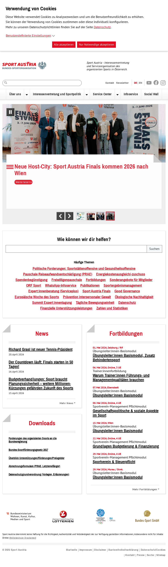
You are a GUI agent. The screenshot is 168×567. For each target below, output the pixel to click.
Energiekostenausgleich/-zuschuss (120, 274)
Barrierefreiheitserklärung (123, 550)
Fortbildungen (96, 280)
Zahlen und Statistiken (112, 308)
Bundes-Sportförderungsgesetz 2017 (28, 449)
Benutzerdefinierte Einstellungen (28, 35)
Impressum (85, 550)
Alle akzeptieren (64, 44)
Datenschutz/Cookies (153, 550)
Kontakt (109, 83)
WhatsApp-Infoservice (60, 286)
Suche (150, 555)
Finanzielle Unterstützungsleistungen (66, 308)
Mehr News (66, 403)
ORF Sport (33, 286)
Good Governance (127, 291)
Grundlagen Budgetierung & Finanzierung (126, 446)
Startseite (71, 550)
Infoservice (131, 94)
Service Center (102, 94)
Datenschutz (102, 27)
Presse (141, 555)
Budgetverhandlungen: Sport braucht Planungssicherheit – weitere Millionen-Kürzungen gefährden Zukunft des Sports (41, 383)
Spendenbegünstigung (31, 280)
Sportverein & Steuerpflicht (114, 462)
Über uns (15, 94)
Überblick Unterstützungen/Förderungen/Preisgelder (36, 458)
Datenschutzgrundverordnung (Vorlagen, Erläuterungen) (39, 474)
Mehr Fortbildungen (144, 489)
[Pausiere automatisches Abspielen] (10, 112)
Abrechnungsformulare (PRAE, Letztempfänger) (34, 466)
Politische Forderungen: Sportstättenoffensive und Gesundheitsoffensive (84, 269)
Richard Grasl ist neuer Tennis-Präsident (40, 350)
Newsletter (122, 83)
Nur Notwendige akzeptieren (96, 44)
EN (140, 83)
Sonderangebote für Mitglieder (131, 280)
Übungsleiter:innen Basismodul (118, 395)
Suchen (154, 249)
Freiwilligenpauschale (67, 280)
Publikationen (90, 286)
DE (135, 83)
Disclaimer (100, 550)
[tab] (80, 216)
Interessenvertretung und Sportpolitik (57, 94)
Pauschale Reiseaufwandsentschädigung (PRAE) (57, 274)
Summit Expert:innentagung (52, 303)
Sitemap (161, 555)
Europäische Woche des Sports (37, 297)
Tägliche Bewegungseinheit (95, 303)
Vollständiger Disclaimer (22, 538)
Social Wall (151, 94)
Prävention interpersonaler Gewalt (87, 297)
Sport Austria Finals (96, 291)
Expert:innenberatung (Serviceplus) (53, 291)
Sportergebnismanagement (123, 286)
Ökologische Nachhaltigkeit (134, 297)
